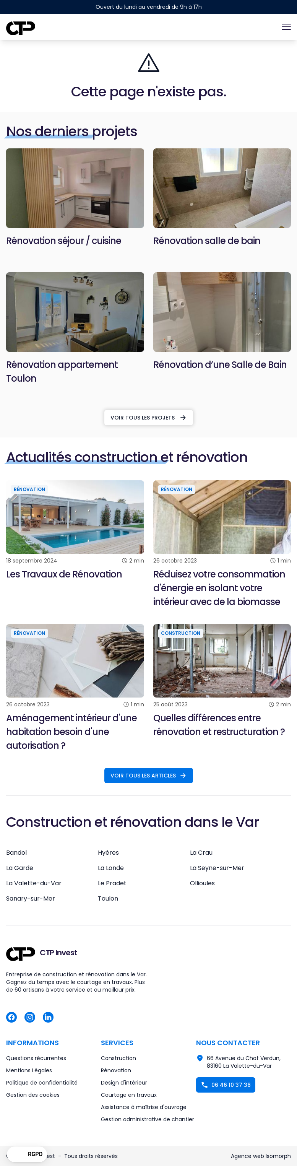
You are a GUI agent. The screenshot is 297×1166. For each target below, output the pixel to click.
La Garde (19, 868)
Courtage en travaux (129, 1095)
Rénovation (116, 1070)
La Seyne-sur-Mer (217, 868)
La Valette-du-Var (34, 883)
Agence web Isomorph (261, 1156)
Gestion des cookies (33, 1095)
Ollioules (202, 883)
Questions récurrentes (36, 1058)
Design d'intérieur (124, 1082)
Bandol (16, 852)
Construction (118, 1058)
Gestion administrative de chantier (147, 1119)
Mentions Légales (29, 1070)
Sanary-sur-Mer (30, 898)
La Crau (201, 852)
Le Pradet (112, 883)
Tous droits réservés (91, 1156)
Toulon (108, 898)
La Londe (111, 868)
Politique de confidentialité (42, 1082)
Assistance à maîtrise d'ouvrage (144, 1107)
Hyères (108, 852)
